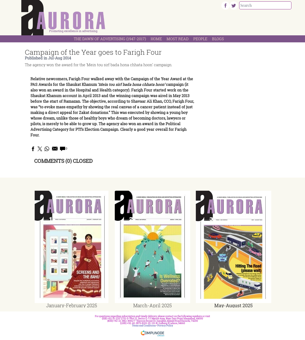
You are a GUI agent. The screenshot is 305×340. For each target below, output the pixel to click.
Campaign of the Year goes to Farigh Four (93, 52)
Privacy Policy (165, 325)
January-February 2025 (71, 305)
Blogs (218, 38)
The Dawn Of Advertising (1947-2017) (110, 38)
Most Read (178, 38)
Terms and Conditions (144, 325)
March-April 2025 (152, 305)
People (200, 38)
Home (156, 38)
